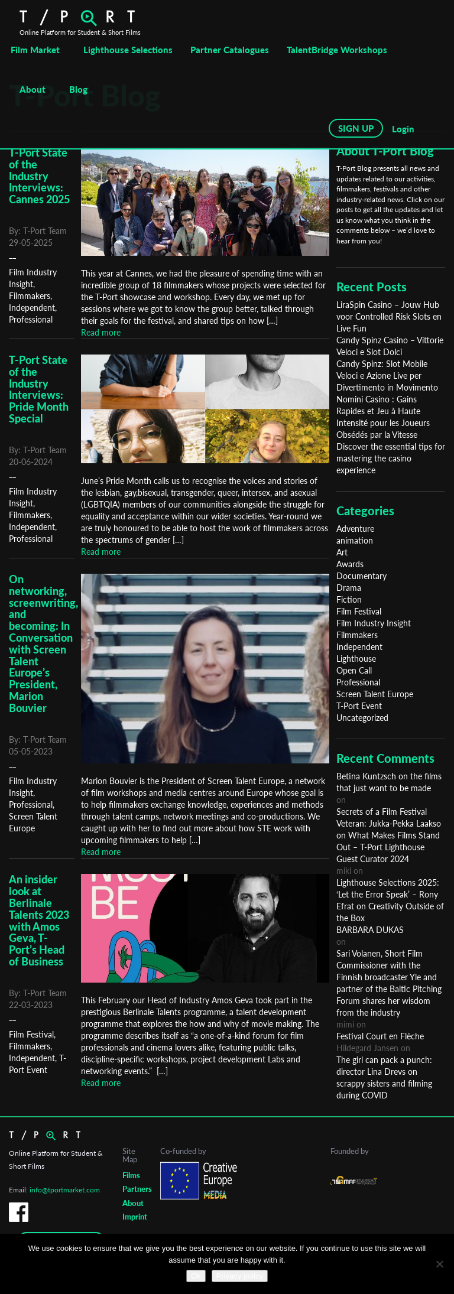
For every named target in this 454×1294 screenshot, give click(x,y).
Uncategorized (362, 718)
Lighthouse (356, 658)
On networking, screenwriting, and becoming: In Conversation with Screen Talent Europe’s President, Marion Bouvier (43, 643)
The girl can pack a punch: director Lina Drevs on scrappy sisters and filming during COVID (384, 1077)
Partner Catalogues (229, 49)
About (33, 89)
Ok (196, 1276)
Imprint (134, 1216)
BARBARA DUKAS (370, 930)
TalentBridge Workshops (337, 49)
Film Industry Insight (373, 623)
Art (342, 552)
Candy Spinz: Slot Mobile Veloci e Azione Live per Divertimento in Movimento (387, 375)
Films (131, 1175)
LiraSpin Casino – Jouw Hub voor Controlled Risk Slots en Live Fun (389, 316)
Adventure (355, 529)
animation (354, 540)
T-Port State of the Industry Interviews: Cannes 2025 (39, 176)
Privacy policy (239, 1276)
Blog (78, 89)
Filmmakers (29, 296)
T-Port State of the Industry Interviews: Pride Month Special (39, 389)
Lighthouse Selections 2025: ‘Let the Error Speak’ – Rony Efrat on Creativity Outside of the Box (390, 900)
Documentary (361, 576)
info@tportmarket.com (65, 1189)
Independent (32, 308)
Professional (31, 319)
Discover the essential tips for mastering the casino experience (390, 458)
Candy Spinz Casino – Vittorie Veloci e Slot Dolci (389, 346)
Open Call (354, 670)
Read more (101, 332)
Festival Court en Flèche (380, 1036)
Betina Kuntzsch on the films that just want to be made (389, 782)
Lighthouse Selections (128, 49)
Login (403, 128)
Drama (348, 588)
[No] (439, 1264)
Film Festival (31, 1034)
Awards (350, 564)
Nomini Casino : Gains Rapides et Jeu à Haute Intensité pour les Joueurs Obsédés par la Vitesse (383, 417)
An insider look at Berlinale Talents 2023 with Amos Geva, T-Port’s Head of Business (39, 920)
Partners (137, 1189)
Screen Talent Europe (374, 694)
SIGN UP (356, 128)
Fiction (349, 599)
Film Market (35, 49)
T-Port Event (359, 706)
